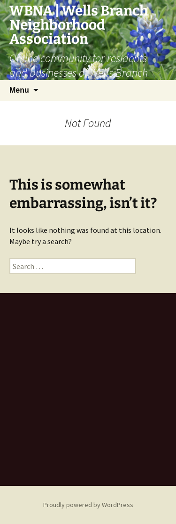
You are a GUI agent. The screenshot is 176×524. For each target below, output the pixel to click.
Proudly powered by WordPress (88, 504)
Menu (19, 90)
